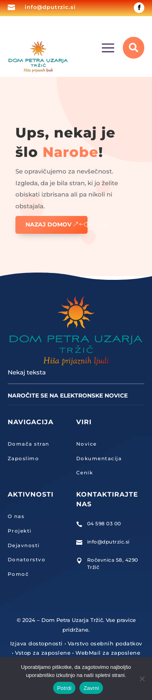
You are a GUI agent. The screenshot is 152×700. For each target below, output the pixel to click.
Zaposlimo (23, 458)
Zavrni (91, 688)
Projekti (20, 531)
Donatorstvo (27, 559)
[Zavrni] (142, 679)
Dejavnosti (24, 545)
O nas (16, 516)
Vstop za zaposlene (43, 652)
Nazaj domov (48, 224)
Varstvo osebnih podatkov (105, 643)
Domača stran (28, 444)
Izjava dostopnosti (36, 643)
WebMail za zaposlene (107, 652)
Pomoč (18, 574)
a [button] (108, 48)
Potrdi (64, 688)
